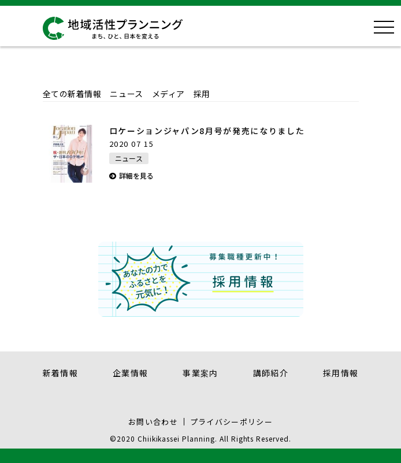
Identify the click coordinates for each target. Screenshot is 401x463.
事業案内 (200, 373)
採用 (202, 93)
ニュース (126, 93)
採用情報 (341, 373)
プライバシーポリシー (231, 421)
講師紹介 (271, 373)
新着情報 (61, 373)
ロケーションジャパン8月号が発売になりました (207, 130)
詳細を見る (136, 175)
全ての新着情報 (72, 93)
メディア (168, 93)
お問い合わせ (153, 421)
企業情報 (130, 373)
